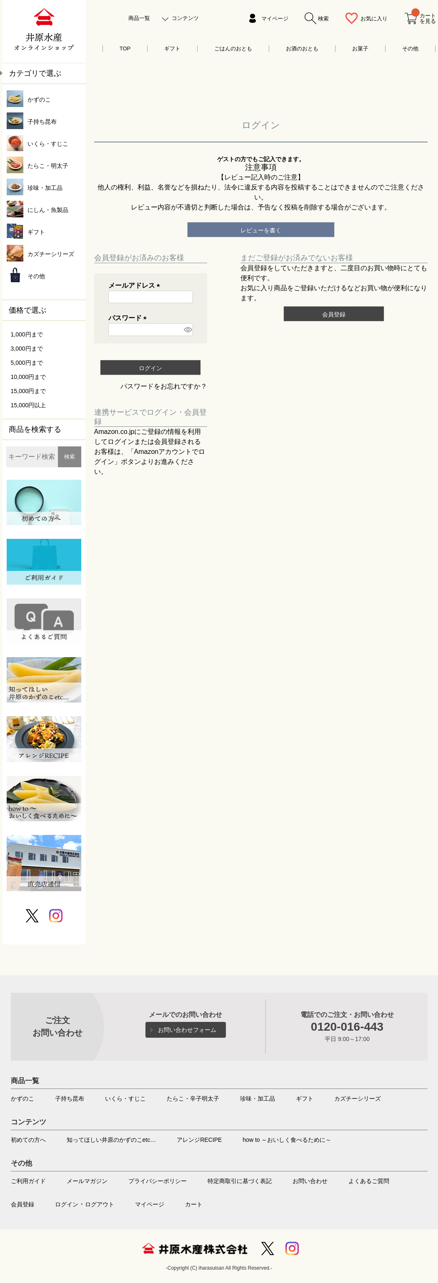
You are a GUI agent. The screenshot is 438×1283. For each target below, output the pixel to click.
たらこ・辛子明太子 (193, 1098)
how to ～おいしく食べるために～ (287, 1139)
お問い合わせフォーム (187, 1029)
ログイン (66, 1204)
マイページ (274, 18)
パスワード (129, 317)
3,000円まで (27, 348)
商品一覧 (139, 18)
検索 (69, 456)
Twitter (267, 1248)
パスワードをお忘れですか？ (163, 386)
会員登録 (22, 1204)
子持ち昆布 (69, 1098)
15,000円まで (28, 391)
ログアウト (99, 1204)
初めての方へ (28, 1139)
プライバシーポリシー (157, 1181)
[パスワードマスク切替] (187, 330)
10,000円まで (28, 377)
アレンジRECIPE (199, 1139)
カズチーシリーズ (357, 1098)
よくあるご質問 (368, 1181)
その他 (410, 48)
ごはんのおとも (233, 48)
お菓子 (360, 48)
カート (194, 1204)
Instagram (292, 1248)
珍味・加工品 (257, 1098)
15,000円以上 (28, 405)
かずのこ (22, 1098)
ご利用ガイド (28, 1181)
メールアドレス (135, 285)
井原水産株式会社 (195, 1248)
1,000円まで (27, 334)
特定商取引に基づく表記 (240, 1181)
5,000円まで (27, 362)
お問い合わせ (310, 1181)
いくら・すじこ (125, 1098)
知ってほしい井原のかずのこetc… (111, 1139)
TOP (125, 48)
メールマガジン (87, 1181)
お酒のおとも (302, 48)
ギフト (172, 48)
